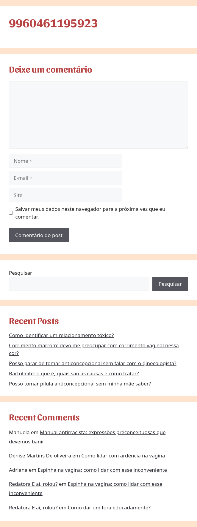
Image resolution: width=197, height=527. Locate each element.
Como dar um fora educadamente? (109, 507)
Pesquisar (20, 272)
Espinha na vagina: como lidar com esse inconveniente (102, 469)
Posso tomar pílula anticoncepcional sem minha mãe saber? (80, 383)
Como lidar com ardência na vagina (123, 455)
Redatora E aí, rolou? (33, 483)
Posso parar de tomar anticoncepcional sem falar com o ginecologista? (92, 363)
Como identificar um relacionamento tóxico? (61, 335)
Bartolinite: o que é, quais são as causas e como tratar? (74, 373)
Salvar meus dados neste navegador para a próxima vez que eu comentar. (90, 212)
